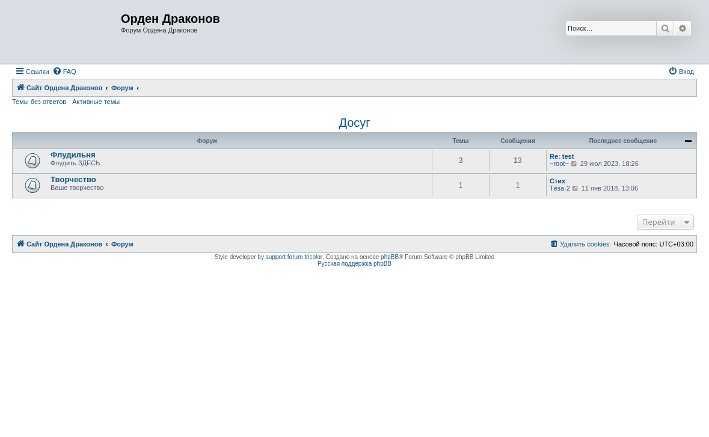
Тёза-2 (560, 188)
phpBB (390, 257)
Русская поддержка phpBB (354, 263)
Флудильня (73, 154)
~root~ (559, 163)
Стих (557, 181)
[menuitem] (64, 71)
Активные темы (96, 101)
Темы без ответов (39, 101)
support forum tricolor (294, 257)
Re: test (562, 156)
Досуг (354, 122)
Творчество (73, 179)
